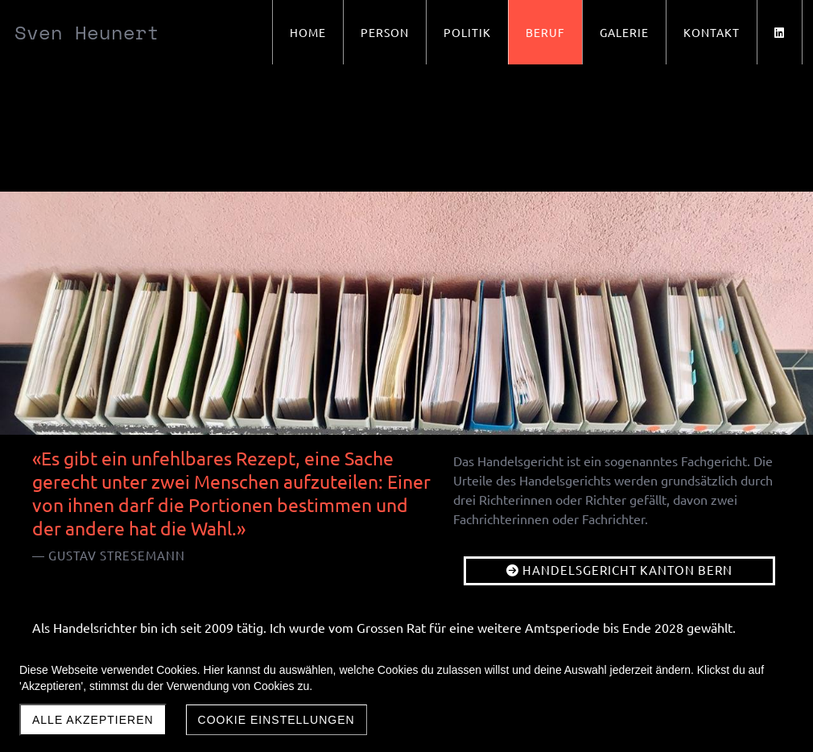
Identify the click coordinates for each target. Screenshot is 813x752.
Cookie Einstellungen (276, 719)
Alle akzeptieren (93, 719)
